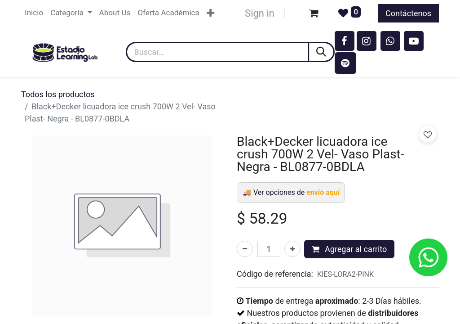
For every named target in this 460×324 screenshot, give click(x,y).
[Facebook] (344, 41)
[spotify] (345, 63)
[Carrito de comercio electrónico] (313, 13)
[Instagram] (366, 41)
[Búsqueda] (322, 52)
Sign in (259, 13)
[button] (428, 134)
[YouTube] (414, 41)
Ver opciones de (296, 192)
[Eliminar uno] (245, 249)
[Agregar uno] (292, 249)
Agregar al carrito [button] (349, 249)
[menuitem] (34, 13)
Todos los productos (58, 94)
